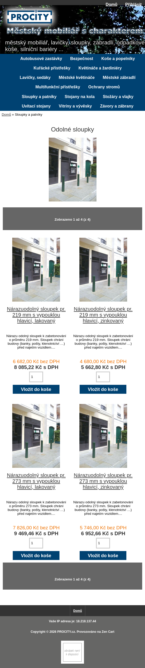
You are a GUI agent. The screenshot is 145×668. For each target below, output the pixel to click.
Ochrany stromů (104, 87)
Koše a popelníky (118, 58)
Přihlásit (133, 4)
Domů (111, 4)
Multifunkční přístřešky (57, 87)
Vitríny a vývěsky (75, 106)
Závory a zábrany (117, 106)
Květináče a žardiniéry (100, 68)
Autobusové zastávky (41, 58)
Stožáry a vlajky (118, 96)
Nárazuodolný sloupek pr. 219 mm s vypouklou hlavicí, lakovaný (36, 315)
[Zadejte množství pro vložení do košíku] (36, 377)
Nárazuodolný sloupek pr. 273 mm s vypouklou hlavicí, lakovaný (36, 481)
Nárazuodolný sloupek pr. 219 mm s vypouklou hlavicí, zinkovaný (103, 315)
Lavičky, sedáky (35, 77)
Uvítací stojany (36, 106)
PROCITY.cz (66, 632)
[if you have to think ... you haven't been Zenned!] (72, 662)
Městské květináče (77, 77)
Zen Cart (108, 632)
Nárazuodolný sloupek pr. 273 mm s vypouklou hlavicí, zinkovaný (103, 481)
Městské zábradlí (119, 77)
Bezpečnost (81, 58)
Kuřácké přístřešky (51, 68)
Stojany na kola (79, 96)
